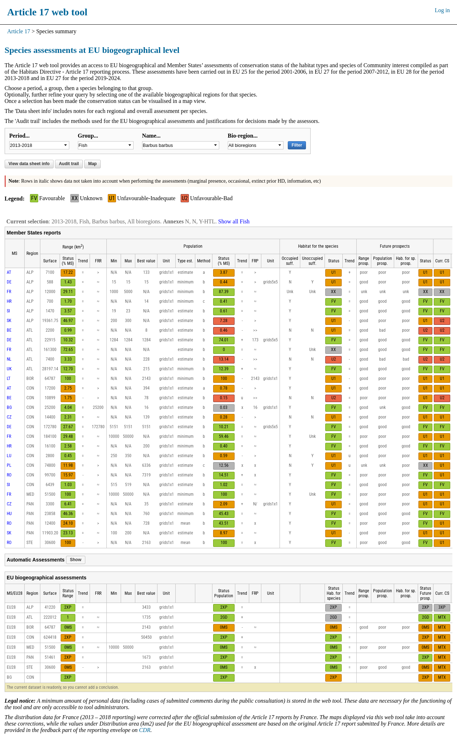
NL (9, 359)
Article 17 (18, 31)
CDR (144, 730)
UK (9, 368)
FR (9, 291)
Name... (151, 136)
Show (75, 559)
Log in (442, 10)
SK (9, 320)
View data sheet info (29, 163)
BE (9, 330)
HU (9, 513)
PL (9, 465)
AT (9, 272)
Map (92, 163)
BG (9, 407)
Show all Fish (234, 221)
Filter (297, 145)
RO (9, 475)
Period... (19, 136)
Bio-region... (243, 136)
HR (9, 301)
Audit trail (69, 163)
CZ (9, 417)
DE (9, 282)
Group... (88, 136)
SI (8, 310)
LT (8, 378)
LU (9, 455)
